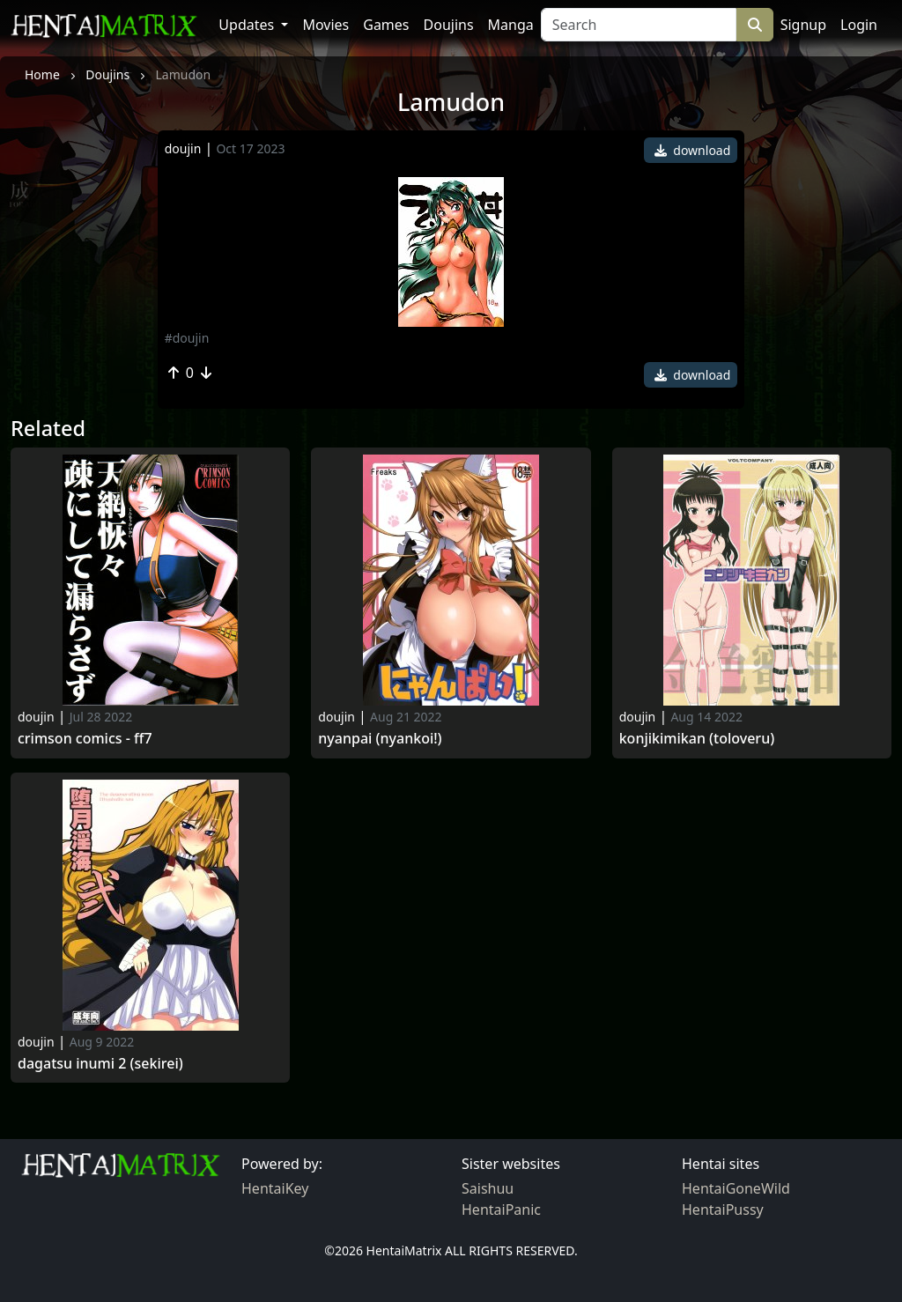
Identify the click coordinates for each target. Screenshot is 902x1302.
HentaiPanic (501, 1209)
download (692, 150)
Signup (803, 24)
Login (858, 24)
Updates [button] (247, 24)
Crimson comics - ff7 (85, 738)
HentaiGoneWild (736, 1188)
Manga (511, 24)
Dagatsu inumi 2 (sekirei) (100, 1063)
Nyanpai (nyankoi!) (379, 738)
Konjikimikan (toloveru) (697, 738)
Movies (325, 24)
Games (386, 24)
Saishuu (488, 1188)
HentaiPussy (723, 1209)
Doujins (449, 24)
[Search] (638, 24)
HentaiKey (274, 1188)
